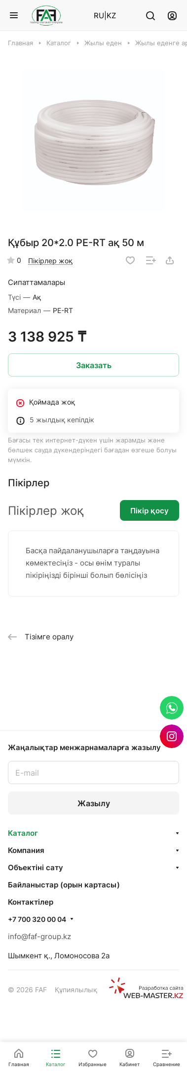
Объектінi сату (35, 867)
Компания (26, 850)
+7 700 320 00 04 (37, 919)
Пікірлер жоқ (50, 260)
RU (99, 15)
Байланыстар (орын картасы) (64, 884)
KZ (111, 15)
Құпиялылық (76, 989)
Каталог (23, 833)
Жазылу (93, 803)
